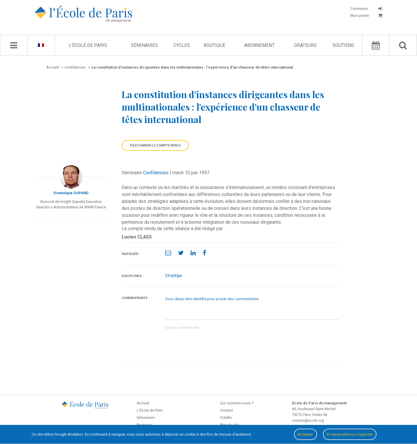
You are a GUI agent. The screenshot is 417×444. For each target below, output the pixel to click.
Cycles (181, 45)
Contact (226, 410)
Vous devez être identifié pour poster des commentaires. (212, 299)
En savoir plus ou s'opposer (349, 434)
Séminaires (144, 45)
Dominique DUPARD (71, 193)
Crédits (226, 417)
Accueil (143, 403)
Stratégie (173, 275)
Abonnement (259, 45)
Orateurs (305, 45)
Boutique (214, 45)
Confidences (156, 172)
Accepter (305, 434)
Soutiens (343, 45)
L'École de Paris (88, 45)
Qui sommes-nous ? (236, 403)
